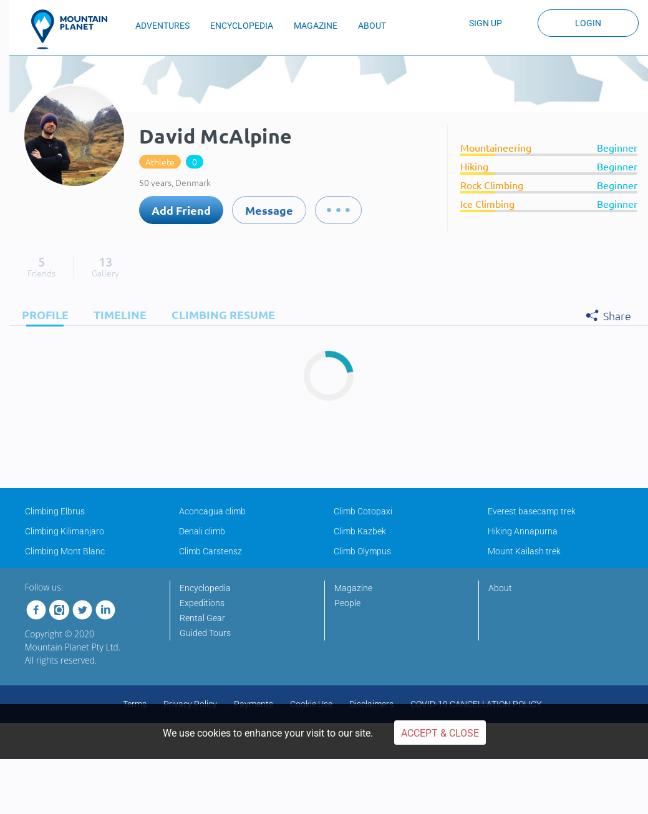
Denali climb (202, 531)
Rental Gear (202, 618)
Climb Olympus (362, 551)
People (347, 603)
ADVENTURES (162, 26)
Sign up (485, 23)
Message (269, 210)
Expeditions (202, 603)
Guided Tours (205, 633)
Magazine (353, 588)
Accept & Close (440, 733)
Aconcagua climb (212, 511)
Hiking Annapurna (523, 531)
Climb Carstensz (210, 551)
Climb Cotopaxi (363, 511)
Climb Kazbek (360, 531)
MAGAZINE (315, 26)
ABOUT (372, 26)
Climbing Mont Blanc (65, 551)
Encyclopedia (205, 588)
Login (588, 23)
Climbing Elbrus (55, 511)
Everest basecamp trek (532, 511)
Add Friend (181, 210)
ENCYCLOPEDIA (241, 26)
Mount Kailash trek (524, 551)
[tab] (42, 314)
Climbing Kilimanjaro (64, 531)
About (500, 588)
